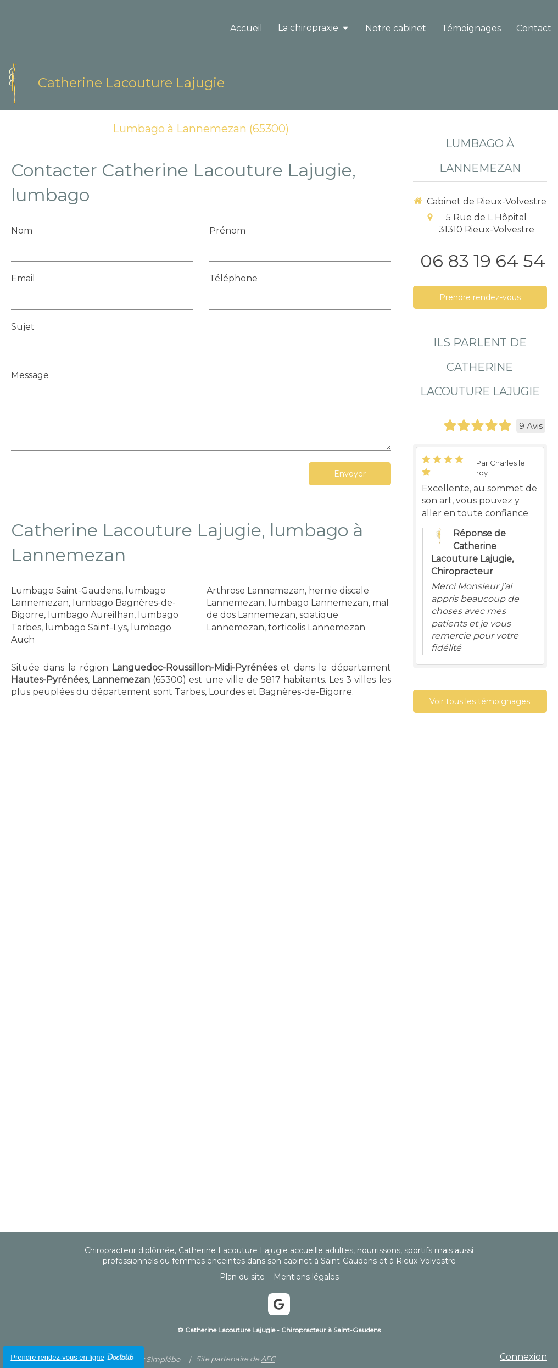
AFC (268, 1358)
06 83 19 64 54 (482, 261)
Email (23, 278)
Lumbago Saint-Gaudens (66, 590)
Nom (21, 230)
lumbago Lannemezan (318, 602)
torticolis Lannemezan (316, 627)
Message (30, 375)
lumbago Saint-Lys (86, 627)
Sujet (23, 327)
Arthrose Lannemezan (256, 590)
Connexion (523, 1357)
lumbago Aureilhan (91, 615)
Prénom (227, 230)
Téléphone (233, 278)
